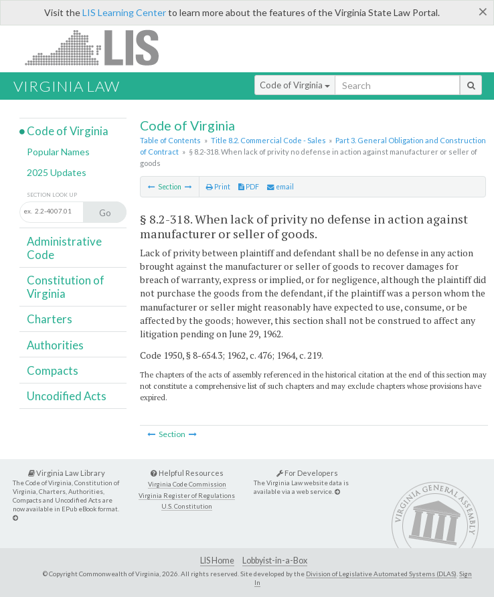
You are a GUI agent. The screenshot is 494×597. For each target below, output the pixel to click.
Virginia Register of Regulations (187, 495)
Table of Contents (170, 140)
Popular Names (58, 151)
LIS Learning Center (124, 12)
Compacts (52, 370)
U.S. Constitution (186, 506)
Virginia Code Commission (187, 484)
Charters (49, 319)
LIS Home (217, 561)
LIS (99, 47)
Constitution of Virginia (65, 287)
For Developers (307, 472)
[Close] (483, 11)
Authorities (55, 345)
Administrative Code (64, 248)
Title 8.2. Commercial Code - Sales (268, 140)
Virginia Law (66, 86)
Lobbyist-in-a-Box (274, 561)
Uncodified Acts (66, 396)
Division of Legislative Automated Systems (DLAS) (381, 574)
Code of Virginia (295, 85)
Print (218, 187)
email (280, 187)
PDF (248, 187)
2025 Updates (56, 172)
